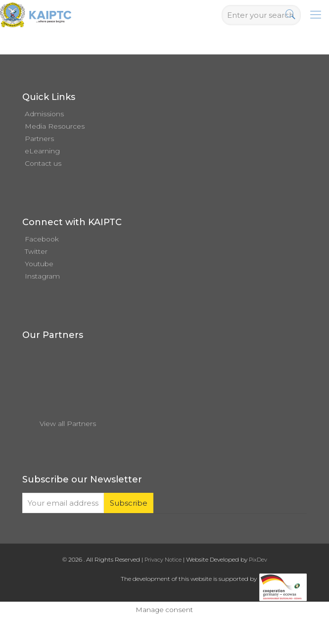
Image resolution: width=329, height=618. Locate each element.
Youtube (39, 264)
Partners (39, 139)
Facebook (42, 239)
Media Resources (55, 126)
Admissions (44, 114)
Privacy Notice (163, 559)
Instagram (42, 276)
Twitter (36, 251)
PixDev (258, 559)
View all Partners (68, 424)
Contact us (43, 163)
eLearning (42, 151)
